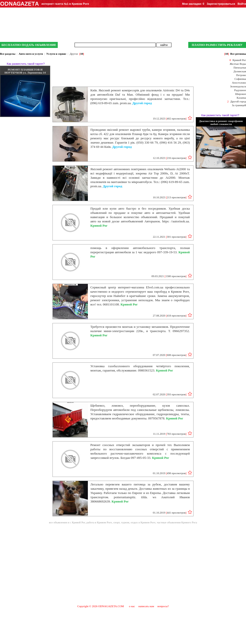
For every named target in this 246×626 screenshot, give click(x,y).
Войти (241, 3)
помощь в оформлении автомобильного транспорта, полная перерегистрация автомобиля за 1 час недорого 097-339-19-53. (140, 252)
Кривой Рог (239, 59)
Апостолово (239, 82)
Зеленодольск (238, 86)
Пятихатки (239, 67)
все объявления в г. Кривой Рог (67, 522)
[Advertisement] (123, 564)
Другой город (238, 101)
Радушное (240, 90)
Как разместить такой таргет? (26, 63)
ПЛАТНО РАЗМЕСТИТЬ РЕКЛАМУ (217, 45)
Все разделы (7, 53)
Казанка (241, 97)
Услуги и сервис (56, 53)
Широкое (240, 93)
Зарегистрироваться (221, 3)
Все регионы (238, 53)
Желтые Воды (238, 63)
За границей (239, 105)
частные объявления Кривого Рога (177, 522)
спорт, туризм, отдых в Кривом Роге (134, 522)
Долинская (239, 71)
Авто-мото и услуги (31, 53)
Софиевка (240, 78)
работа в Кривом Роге (99, 522)
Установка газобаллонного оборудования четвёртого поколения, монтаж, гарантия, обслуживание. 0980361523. (140, 368)
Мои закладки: (193, 3)
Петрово (241, 75)
